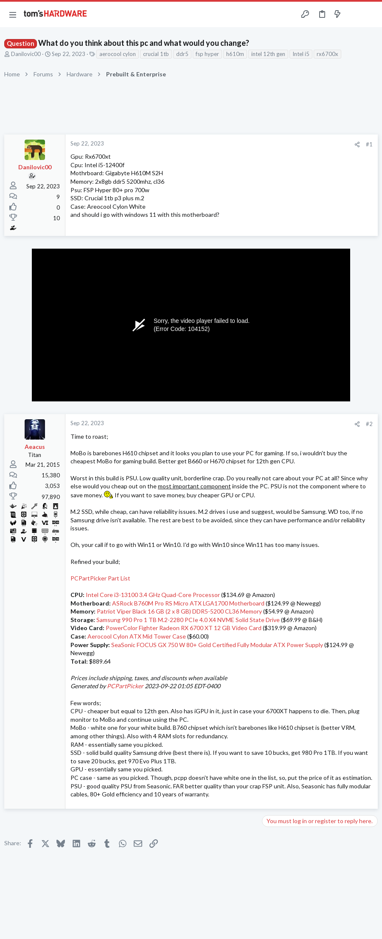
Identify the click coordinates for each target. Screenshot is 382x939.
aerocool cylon (117, 53)
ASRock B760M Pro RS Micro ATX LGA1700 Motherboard (188, 603)
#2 (369, 423)
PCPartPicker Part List (100, 578)
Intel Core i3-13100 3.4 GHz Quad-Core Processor (153, 594)
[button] (12, 14)
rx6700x (327, 53)
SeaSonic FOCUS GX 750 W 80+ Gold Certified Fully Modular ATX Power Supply (217, 644)
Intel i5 (300, 53)
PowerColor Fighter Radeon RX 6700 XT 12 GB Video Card (183, 627)
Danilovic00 (26, 53)
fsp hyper (207, 53)
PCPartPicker (125, 686)
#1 (369, 144)
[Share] (357, 144)
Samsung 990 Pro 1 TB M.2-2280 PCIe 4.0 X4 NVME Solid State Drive (188, 619)
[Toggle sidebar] (354, 14)
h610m (235, 53)
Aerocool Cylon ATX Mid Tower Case (136, 636)
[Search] (370, 14)
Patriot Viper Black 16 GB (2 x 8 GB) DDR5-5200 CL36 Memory (179, 611)
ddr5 (182, 53)
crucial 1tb (156, 53)
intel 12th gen (268, 53)
